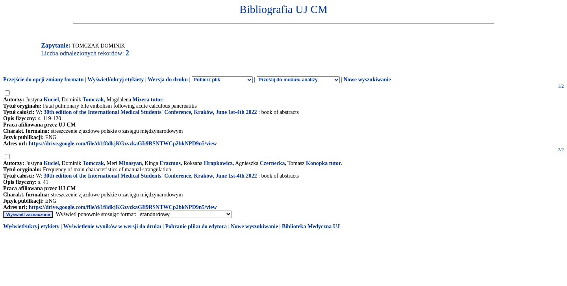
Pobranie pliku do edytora (196, 226)
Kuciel (51, 100)
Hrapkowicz (218, 163)
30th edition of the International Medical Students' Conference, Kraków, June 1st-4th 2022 (150, 112)
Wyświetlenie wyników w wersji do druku (112, 226)
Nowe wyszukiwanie (367, 79)
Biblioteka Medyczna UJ (311, 226)
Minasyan (130, 163)
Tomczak (93, 100)
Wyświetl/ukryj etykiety (115, 79)
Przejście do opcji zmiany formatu (43, 79)
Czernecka (272, 163)
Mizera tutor (147, 100)
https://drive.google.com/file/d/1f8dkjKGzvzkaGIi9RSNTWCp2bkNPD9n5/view (123, 144)
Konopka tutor (323, 163)
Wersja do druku (168, 79)
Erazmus (170, 163)
